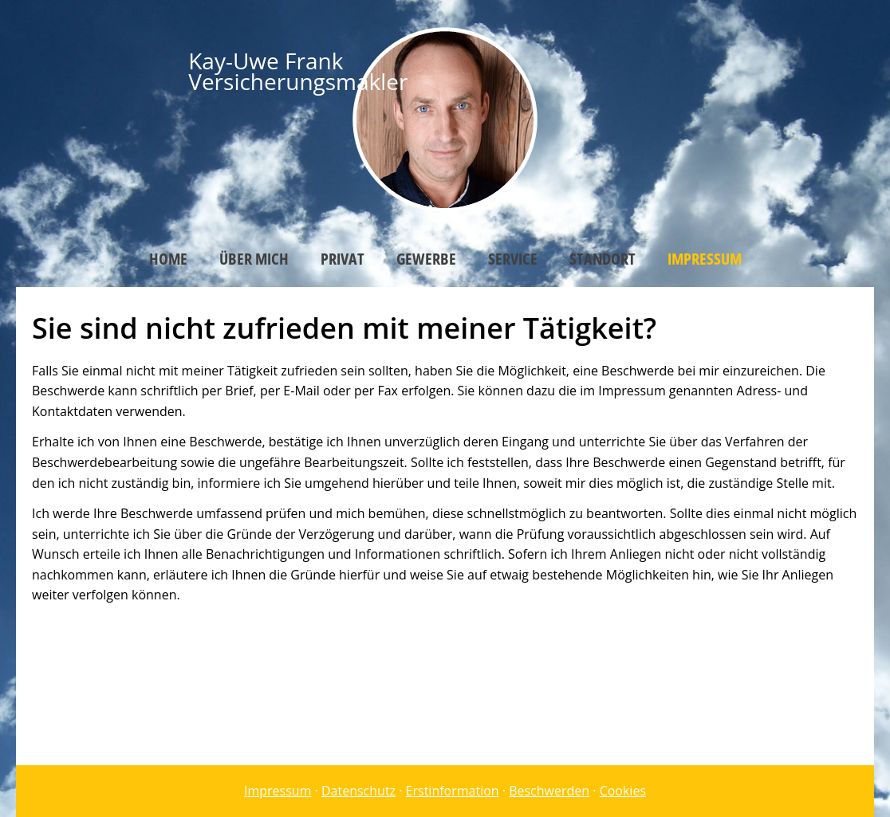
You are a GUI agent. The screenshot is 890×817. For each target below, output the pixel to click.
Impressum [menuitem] (705, 258)
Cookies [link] (623, 790)
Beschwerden (549, 790)
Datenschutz (358, 790)
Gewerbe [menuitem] (426, 258)
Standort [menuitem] (602, 258)
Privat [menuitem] (342, 258)
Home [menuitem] (168, 258)
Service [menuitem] (513, 258)
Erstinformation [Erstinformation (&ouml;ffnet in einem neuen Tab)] (452, 790)
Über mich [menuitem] (254, 258)
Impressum (277, 790)
